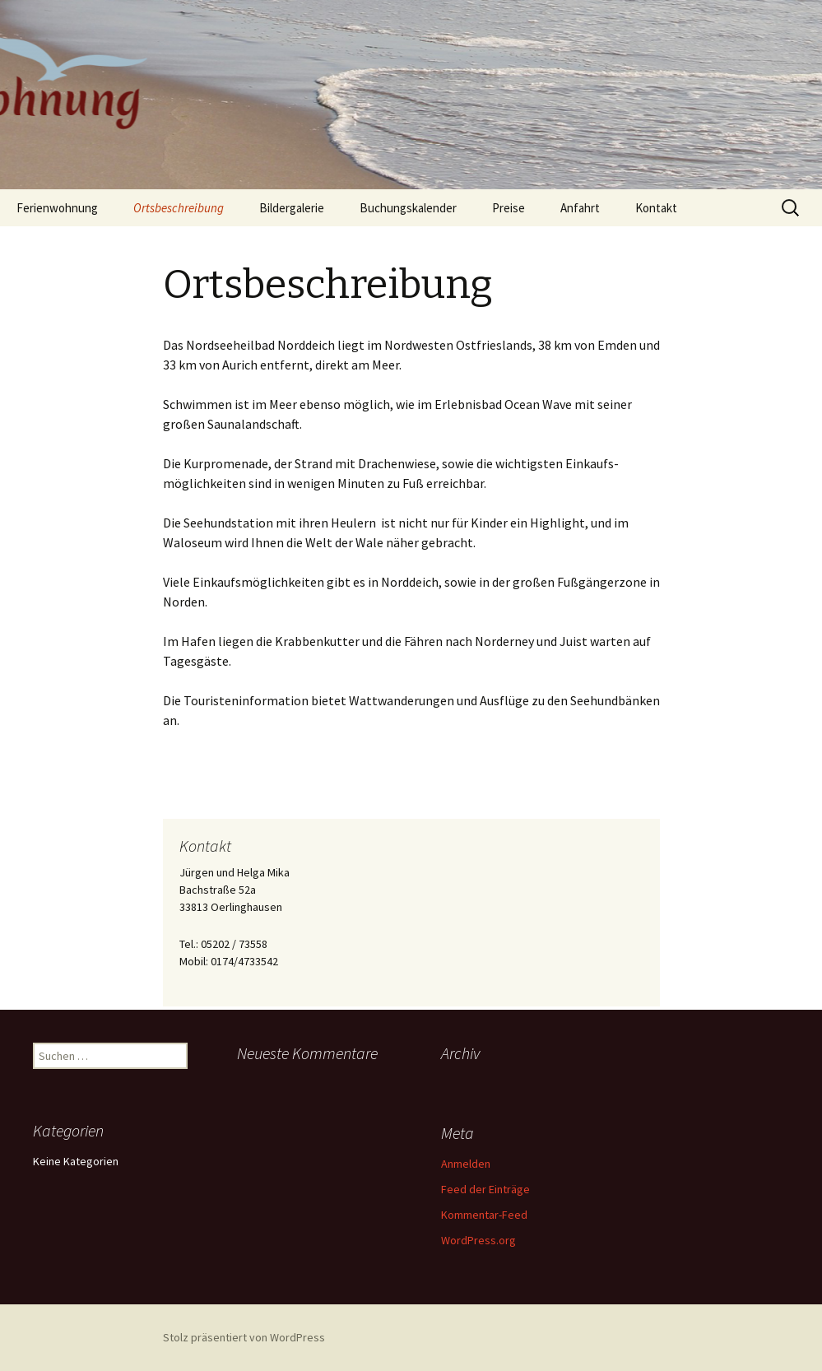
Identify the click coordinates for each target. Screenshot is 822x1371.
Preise (508, 208)
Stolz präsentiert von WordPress (244, 1337)
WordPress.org (478, 1240)
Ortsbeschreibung (178, 208)
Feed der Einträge (485, 1189)
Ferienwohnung (57, 208)
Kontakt (656, 208)
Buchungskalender (408, 208)
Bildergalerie (291, 208)
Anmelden (465, 1163)
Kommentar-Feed (484, 1214)
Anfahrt (580, 208)
